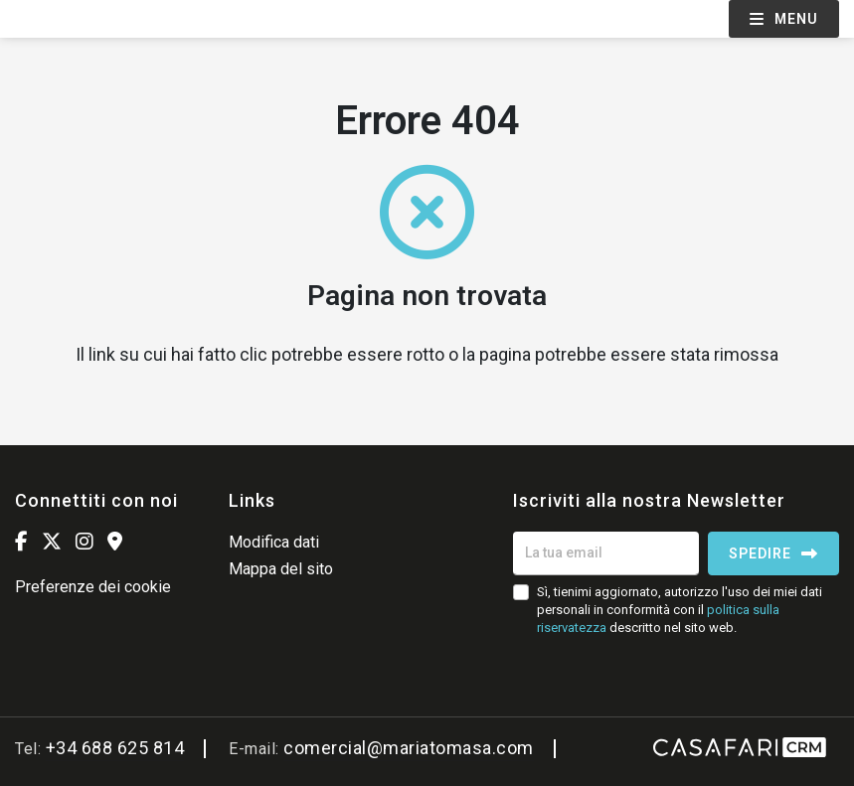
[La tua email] (606, 553)
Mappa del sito (281, 568)
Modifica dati (274, 542)
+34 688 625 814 (115, 747)
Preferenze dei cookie (93, 586)
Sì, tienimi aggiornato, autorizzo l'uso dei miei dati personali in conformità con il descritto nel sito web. (679, 609)
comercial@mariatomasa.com (408, 747)
